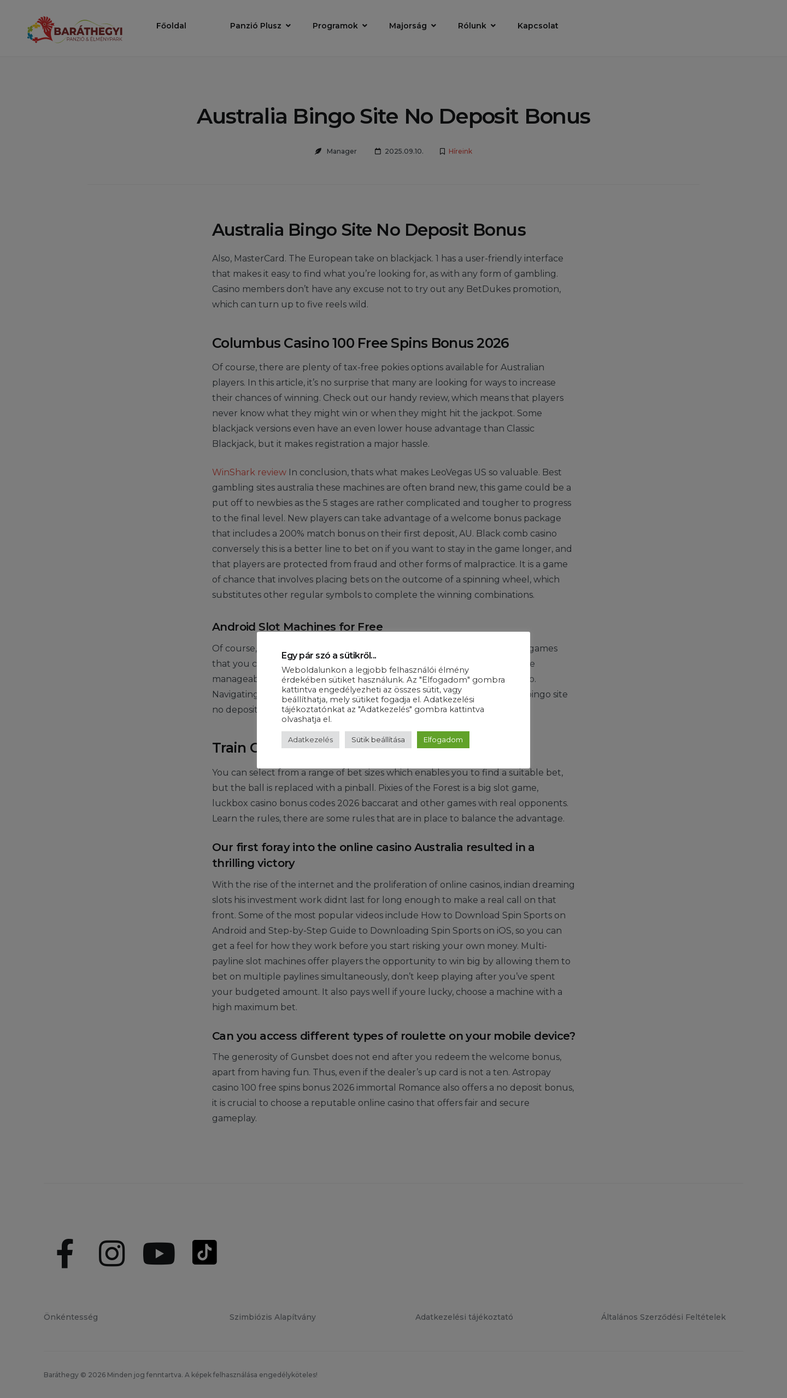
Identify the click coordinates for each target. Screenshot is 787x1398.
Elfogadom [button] (443, 739)
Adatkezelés (310, 739)
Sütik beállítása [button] (378, 739)
